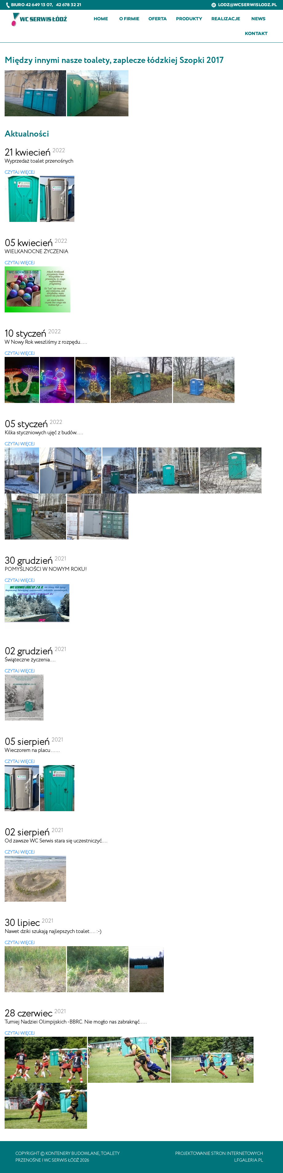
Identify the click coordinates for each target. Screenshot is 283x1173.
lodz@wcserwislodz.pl (244, 4)
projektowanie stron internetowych (219, 1154)
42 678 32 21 (68, 4)
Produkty (189, 18)
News (258, 18)
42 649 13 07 (39, 4)
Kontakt (256, 33)
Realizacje (225, 18)
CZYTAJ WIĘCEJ (20, 172)
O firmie (129, 18)
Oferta (157, 18)
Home (101, 18)
